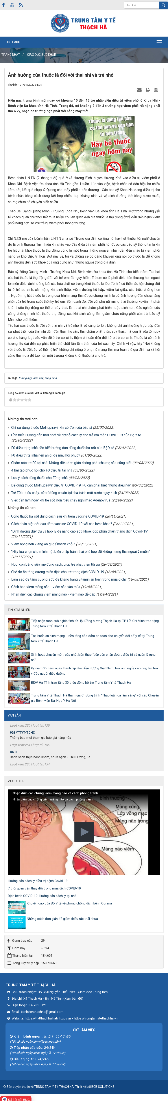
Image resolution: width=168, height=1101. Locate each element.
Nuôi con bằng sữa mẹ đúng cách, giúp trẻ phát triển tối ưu (55, 564)
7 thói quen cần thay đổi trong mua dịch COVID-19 (44, 888)
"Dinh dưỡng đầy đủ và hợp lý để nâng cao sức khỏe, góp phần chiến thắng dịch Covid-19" (79, 531)
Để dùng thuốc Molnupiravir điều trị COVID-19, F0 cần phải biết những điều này (71, 485)
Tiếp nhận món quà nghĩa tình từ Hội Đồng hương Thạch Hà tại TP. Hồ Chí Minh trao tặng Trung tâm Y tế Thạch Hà (95, 623)
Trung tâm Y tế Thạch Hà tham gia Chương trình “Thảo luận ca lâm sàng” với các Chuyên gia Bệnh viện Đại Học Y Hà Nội (95, 698)
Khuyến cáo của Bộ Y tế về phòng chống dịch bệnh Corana (69, 903)
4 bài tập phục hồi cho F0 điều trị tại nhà (41, 470)
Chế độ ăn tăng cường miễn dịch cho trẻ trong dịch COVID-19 (57, 572)
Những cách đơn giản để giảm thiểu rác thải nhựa (62, 919)
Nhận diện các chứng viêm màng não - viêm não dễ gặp (53, 594)
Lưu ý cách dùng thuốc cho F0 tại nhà (39, 478)
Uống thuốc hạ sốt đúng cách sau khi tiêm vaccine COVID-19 (57, 516)
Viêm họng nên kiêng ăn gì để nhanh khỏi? (43, 544)
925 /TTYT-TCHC (22, 735)
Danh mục (12, 42)
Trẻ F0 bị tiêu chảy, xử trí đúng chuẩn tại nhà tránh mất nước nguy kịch (64, 493)
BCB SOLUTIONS (102, 1086)
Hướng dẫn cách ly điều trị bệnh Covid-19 (38, 881)
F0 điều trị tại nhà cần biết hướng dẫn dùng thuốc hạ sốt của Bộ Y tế (62, 448)
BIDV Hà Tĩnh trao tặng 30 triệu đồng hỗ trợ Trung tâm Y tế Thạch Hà (81, 683)
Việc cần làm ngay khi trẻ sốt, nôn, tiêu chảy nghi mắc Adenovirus (60, 500)
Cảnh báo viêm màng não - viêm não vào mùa (45, 587)
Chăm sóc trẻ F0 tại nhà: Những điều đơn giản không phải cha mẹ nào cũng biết (71, 463)
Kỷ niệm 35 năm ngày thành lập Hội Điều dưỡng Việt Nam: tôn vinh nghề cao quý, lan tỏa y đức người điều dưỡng (94, 671)
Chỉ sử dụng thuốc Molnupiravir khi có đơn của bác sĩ (51, 427)
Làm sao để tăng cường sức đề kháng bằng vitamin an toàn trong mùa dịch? (69, 579)
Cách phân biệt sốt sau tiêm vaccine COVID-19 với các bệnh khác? (61, 524)
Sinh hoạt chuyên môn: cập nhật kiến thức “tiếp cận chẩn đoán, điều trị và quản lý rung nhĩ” (93, 657)
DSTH (14, 755)
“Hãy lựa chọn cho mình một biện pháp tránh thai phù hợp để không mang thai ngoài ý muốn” (80, 552)
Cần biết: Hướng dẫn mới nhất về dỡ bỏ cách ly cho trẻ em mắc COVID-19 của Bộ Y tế (76, 435)
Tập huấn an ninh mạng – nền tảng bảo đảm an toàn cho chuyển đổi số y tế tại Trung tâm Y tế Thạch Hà (92, 638)
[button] (84, 832)
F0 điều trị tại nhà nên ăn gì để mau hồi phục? (45, 455)
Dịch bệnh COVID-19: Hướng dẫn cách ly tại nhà (42, 896)
